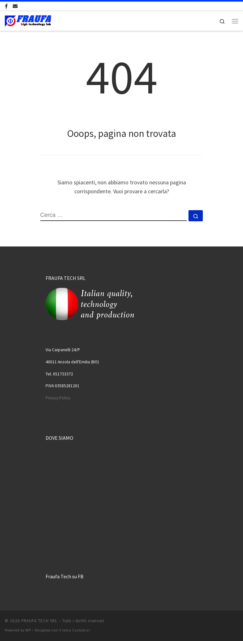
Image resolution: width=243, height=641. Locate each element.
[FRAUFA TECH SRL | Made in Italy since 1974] (28, 20)
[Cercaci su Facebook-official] (6, 6)
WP (28, 630)
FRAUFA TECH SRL (39, 620)
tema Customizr (76, 630)
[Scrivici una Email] (15, 6)
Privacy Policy (58, 398)
